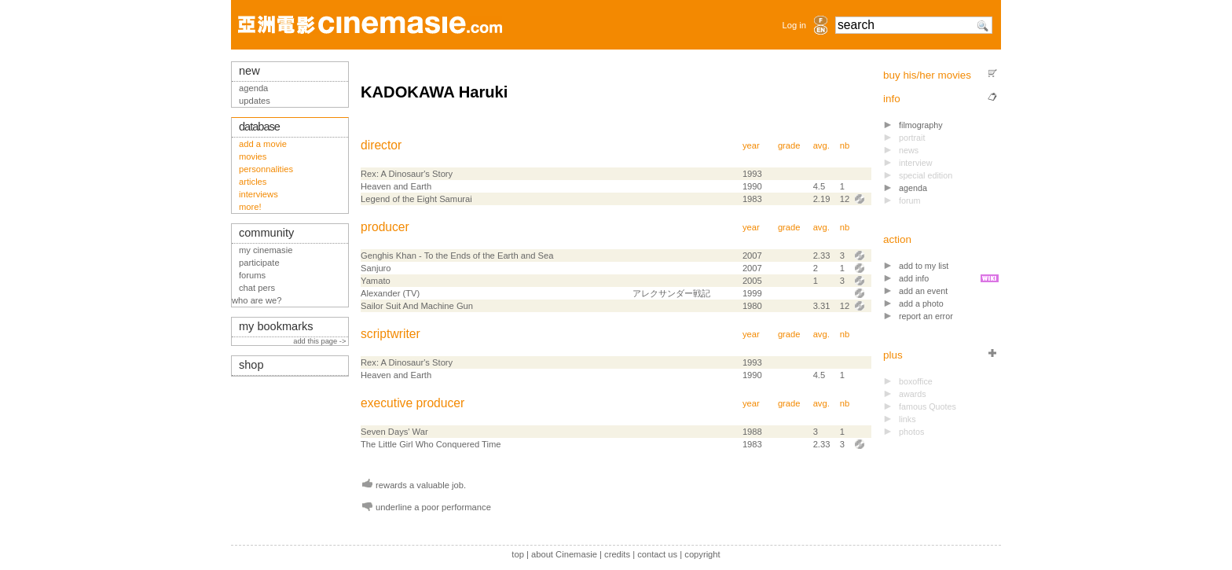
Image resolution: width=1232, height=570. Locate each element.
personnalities (266, 169)
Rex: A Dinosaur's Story (407, 173)
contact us (657, 554)
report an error (926, 316)
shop (251, 365)
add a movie (263, 144)
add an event (923, 291)
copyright (702, 554)
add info (914, 278)
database (259, 126)
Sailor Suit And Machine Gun (417, 306)
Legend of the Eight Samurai (416, 199)
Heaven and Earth (396, 186)
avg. (821, 145)
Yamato (375, 280)
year (751, 145)
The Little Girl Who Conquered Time (430, 444)
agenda (913, 188)
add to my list (923, 265)
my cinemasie (265, 250)
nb (844, 145)
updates (254, 100)
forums (252, 275)
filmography (921, 125)
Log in (794, 25)
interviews (258, 194)
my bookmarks (276, 326)
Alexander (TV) (390, 293)
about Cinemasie (564, 554)
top (518, 554)
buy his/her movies (927, 75)
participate (259, 262)
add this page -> (320, 341)
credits (617, 554)
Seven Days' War (394, 431)
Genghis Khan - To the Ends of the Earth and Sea (457, 255)
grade (789, 145)
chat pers (257, 287)
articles (252, 181)
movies (252, 156)
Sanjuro (376, 268)
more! (250, 206)
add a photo (921, 303)
